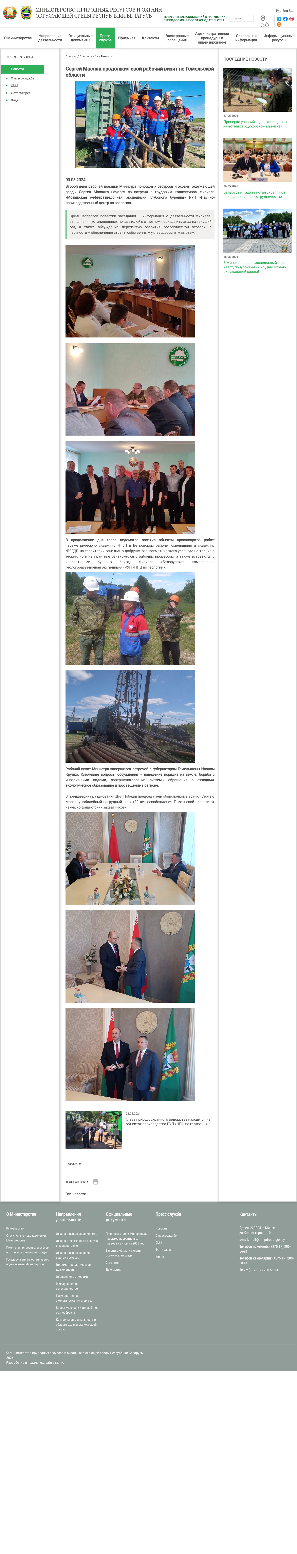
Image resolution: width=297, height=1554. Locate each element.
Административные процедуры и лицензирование (212, 38)
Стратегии (112, 1263)
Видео (15, 101)
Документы (114, 1270)
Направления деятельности (50, 38)
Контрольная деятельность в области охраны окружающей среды (76, 1325)
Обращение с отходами (72, 1277)
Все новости (76, 1195)
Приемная (126, 38)
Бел (291, 11)
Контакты (150, 38)
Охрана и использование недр (76, 1234)
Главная (71, 57)
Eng (285, 11)
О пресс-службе (22, 79)
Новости (17, 70)
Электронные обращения (177, 38)
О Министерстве (18, 38)
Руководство (15, 1229)
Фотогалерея (21, 94)
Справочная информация (246, 38)
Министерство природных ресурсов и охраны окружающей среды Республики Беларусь (93, 13)
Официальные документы (80, 38)
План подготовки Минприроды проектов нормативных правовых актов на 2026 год (126, 1239)
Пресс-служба (105, 38)
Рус (278, 11)
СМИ (14, 86)
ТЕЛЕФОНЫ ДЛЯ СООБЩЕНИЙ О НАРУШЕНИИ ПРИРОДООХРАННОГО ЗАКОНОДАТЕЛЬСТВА (194, 18)
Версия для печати (77, 1182)
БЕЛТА (59, 1363)
